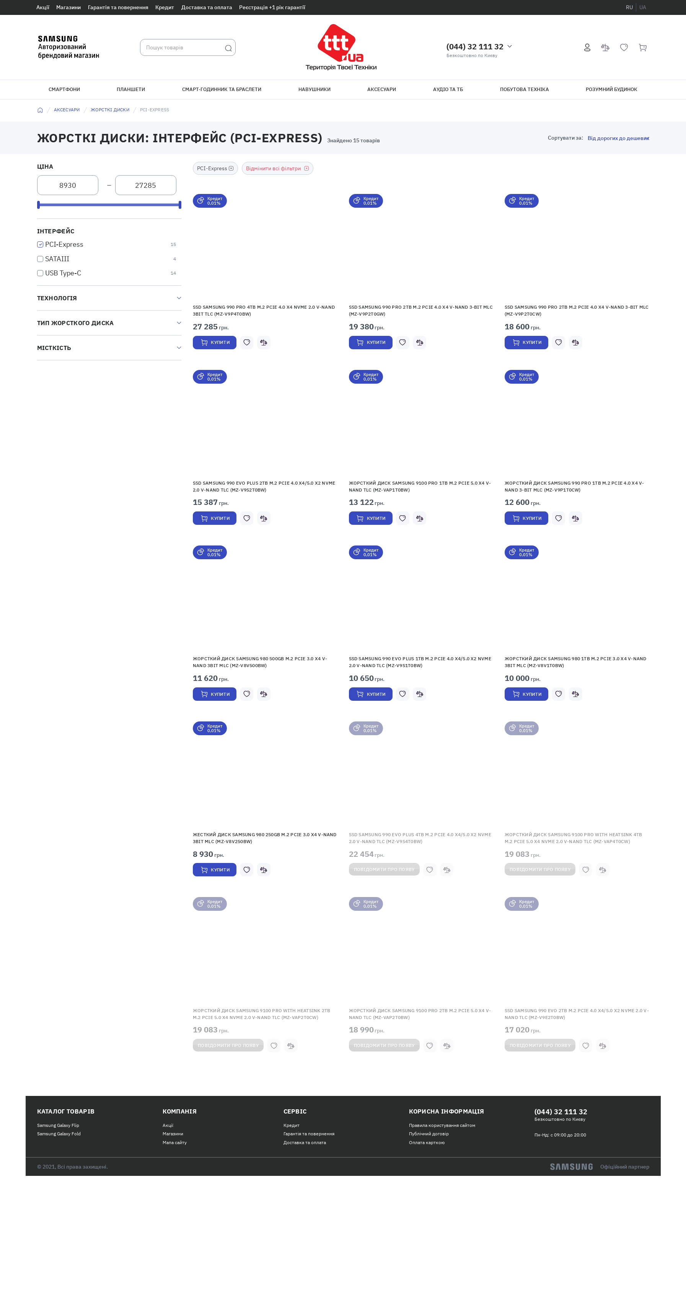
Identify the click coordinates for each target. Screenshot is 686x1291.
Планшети (131, 89)
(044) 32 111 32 (475, 46)
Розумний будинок (611, 89)
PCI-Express (64, 244)
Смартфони (64, 89)
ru (629, 7)
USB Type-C (63, 273)
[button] (265, 251)
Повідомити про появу (391, 925)
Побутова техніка (524, 89)
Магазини (68, 7)
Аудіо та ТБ (448, 89)
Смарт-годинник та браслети (221, 89)
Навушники (314, 89)
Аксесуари (381, 89)
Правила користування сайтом (442, 1197)
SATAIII (57, 258)
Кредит (164, 7)
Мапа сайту (175, 1214)
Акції (42, 7)
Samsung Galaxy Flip (58, 1197)
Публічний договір (429, 1206)
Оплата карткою (427, 1214)
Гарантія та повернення (118, 7)
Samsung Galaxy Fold (59, 1206)
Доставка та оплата (206, 7)
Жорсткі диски (110, 109)
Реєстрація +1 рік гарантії (272, 7)
